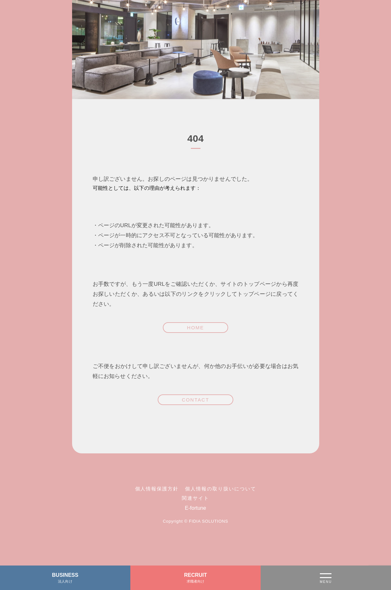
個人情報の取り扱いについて (220, 488)
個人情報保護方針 (157, 488)
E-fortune (195, 508)
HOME (195, 327)
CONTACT (195, 399)
